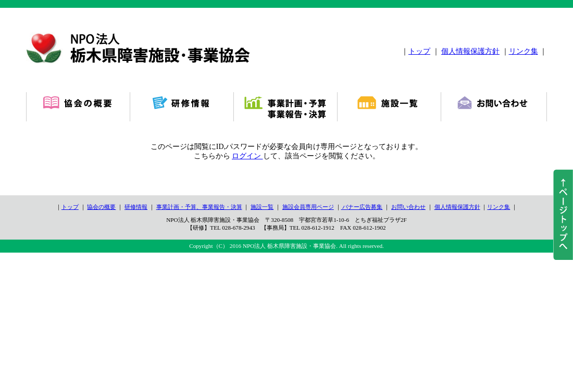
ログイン (247, 156)
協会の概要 (101, 207)
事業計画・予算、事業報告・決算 (199, 207)
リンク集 (523, 51)
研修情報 (135, 207)
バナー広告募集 (362, 207)
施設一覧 (262, 207)
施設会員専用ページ (308, 207)
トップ (419, 51)
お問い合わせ (408, 207)
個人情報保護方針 (470, 51)
